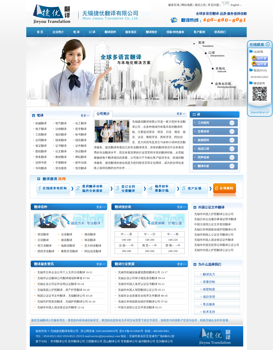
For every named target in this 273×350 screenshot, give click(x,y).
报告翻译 (81, 140)
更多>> (85, 115)
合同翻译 (41, 140)
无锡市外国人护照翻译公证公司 (214, 214)
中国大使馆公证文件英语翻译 (136, 307)
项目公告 (200, 5)
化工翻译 (81, 123)
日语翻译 (43, 240)
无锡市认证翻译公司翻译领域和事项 (59, 278)
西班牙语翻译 (46, 251)
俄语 (177, 132)
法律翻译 (61, 129)
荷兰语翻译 (45, 245)
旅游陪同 (203, 140)
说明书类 (41, 162)
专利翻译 (41, 168)
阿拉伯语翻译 (92, 251)
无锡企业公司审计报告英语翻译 (137, 278)
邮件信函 (81, 162)
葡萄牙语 (151, 137)
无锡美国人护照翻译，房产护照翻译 (59, 290)
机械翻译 (41, 123)
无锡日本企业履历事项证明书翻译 (215, 220)
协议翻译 (81, 151)
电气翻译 (61, 123)
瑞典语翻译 (68, 245)
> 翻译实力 (207, 274)
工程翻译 (41, 134)
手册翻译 (61, 162)
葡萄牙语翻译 (69, 251)
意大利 (142, 142)
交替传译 (203, 131)
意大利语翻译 (92, 245)
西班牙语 (165, 137)
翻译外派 (203, 166)
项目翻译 (61, 134)
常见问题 (213, 5)
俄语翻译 (90, 234)
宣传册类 (61, 168)
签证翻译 (41, 145)
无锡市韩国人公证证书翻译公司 (214, 235)
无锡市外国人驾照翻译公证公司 (137, 290)
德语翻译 (66, 240)
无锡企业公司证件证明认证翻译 (57, 284)
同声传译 (203, 157)
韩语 (160, 132)
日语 (168, 132)
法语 (140, 137)
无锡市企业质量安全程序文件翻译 (139, 295)
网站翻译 (81, 157)
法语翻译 (66, 234)
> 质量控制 (207, 282)
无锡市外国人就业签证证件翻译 (57, 307)
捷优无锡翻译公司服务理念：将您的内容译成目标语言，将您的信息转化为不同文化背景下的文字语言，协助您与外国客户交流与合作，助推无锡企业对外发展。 (131, 320)
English (235, 5)
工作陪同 (203, 122)
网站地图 (187, 5)
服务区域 (173, 5)
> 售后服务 (207, 304)
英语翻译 (43, 234)
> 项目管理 (207, 297)
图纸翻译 (41, 151)
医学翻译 (81, 129)
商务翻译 (41, 157)
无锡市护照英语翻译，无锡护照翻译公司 (62, 301)
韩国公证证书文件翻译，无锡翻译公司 (61, 295)
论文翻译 (61, 151)
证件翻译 (81, 145)
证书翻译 (61, 145)
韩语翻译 (90, 240)
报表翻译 (61, 140)
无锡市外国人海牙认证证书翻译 (137, 284)
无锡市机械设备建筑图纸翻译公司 (139, 272)
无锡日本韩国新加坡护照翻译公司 (139, 301)
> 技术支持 (207, 312)
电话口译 (203, 148)
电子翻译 (41, 129)
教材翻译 (61, 157)
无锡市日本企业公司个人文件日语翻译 (61, 272)
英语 (152, 132)
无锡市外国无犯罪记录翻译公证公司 (216, 245)
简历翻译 (81, 168)
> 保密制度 (207, 289)
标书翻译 (81, 134)
